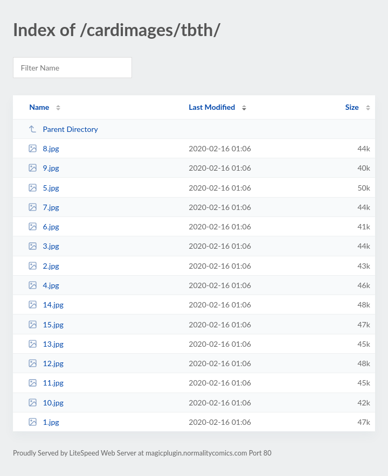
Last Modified (212, 106)
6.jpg (43, 226)
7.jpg (43, 207)
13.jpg (46, 343)
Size (352, 106)
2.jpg (43, 265)
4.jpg (43, 285)
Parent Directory (63, 129)
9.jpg (43, 167)
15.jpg (46, 324)
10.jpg (46, 402)
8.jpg (43, 148)
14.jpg (46, 304)
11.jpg (46, 382)
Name (39, 106)
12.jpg (46, 363)
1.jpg (43, 421)
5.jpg (43, 187)
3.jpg (43, 245)
